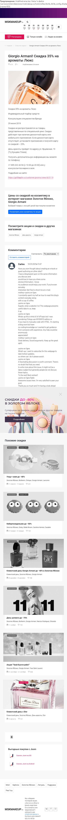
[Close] (60, 394)
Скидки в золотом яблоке (22, 401)
